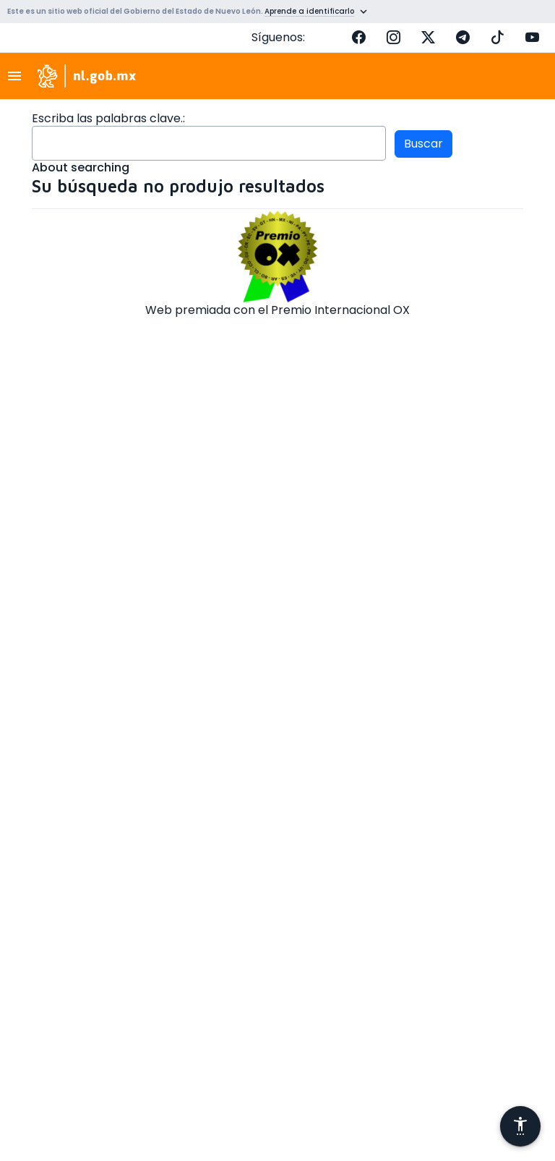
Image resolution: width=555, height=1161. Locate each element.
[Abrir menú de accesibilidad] (520, 1126)
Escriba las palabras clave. (107, 118)
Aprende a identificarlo (309, 11)
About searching (80, 167)
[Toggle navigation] (19, 76)
